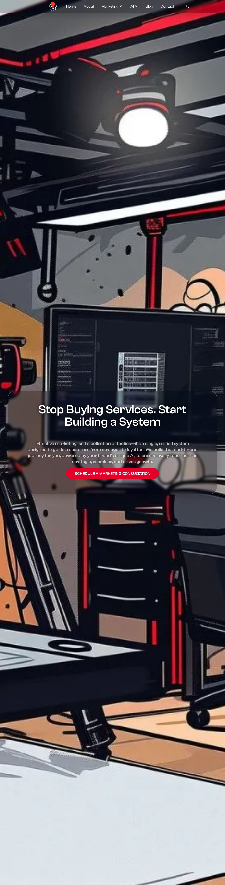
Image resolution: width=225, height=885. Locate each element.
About (89, 6)
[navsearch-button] (187, 6)
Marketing (112, 6)
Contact (167, 6)
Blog (149, 6)
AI (134, 6)
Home (71, 6)
